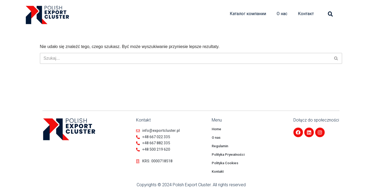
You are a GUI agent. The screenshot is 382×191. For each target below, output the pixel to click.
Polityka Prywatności (228, 155)
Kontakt (218, 171)
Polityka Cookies (225, 163)
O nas (216, 138)
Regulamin (220, 146)
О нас (282, 13)
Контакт (306, 13)
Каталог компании (248, 13)
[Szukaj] (185, 58)
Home (216, 129)
